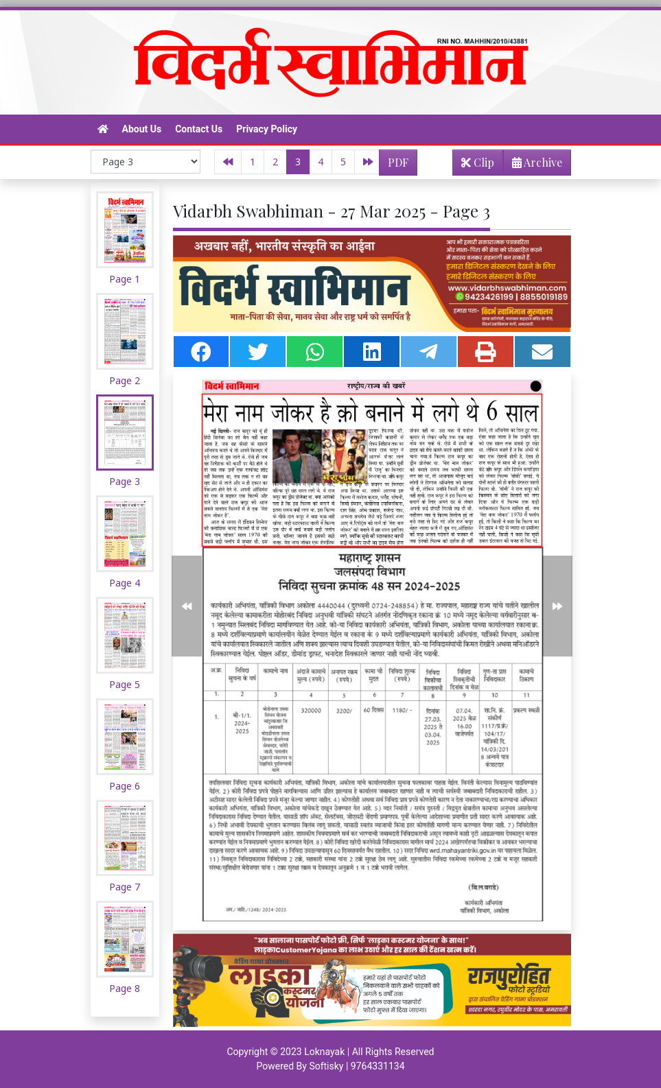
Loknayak (324, 1051)
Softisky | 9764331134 (356, 1066)
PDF (398, 162)
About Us (142, 128)
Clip (477, 162)
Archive (533, 165)
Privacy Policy (266, 128)
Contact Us (198, 128)
